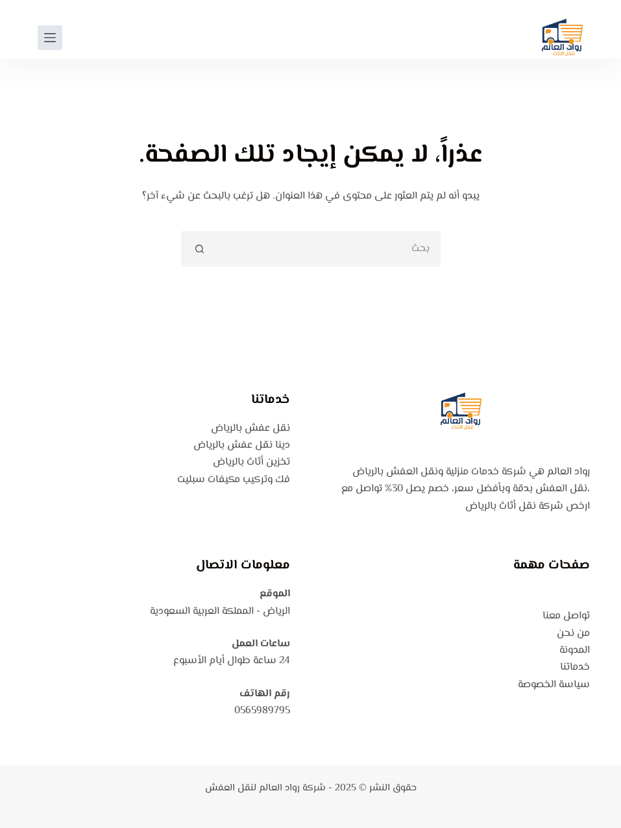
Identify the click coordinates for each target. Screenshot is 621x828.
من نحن (573, 634)
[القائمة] (50, 37)
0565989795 (262, 711)
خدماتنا (575, 667)
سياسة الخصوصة (554, 685)
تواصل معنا (566, 616)
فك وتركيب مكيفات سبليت (233, 480)
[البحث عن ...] (329, 249)
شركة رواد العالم (292, 788)
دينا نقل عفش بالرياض (241, 445)
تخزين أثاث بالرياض (251, 462)
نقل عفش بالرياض (250, 428)
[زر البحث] (199, 249)
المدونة (574, 650)
